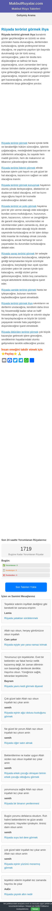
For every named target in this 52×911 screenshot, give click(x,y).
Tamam (35, 909)
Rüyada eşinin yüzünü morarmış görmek (22, 866)
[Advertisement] (26, 114)
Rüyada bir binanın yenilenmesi (21, 803)
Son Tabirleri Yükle (26, 587)
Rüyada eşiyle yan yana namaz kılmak (25, 644)
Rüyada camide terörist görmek (18, 289)
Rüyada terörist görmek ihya (25, 29)
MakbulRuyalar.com (26, 3)
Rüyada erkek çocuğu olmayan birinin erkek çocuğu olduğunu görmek (25, 775)
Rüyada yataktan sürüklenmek (21, 618)
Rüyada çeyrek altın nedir (18, 894)
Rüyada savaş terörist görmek (18, 253)
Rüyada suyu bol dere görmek (21, 837)
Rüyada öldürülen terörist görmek (19, 332)
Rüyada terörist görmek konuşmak (20, 185)
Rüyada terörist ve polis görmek (18, 206)
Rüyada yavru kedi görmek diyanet (23, 686)
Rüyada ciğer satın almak (18, 743)
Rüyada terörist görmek (14, 143)
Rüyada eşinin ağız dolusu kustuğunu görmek (25, 714)
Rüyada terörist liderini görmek (18, 167)
